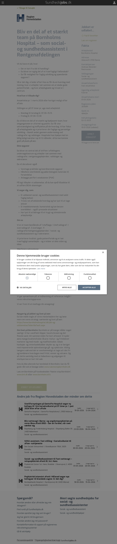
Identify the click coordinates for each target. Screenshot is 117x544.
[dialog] (58, 272)
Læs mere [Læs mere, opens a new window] (41, 268)
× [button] (103, 252)
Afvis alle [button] (66, 287)
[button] (24, 287)
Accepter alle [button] (89, 287)
